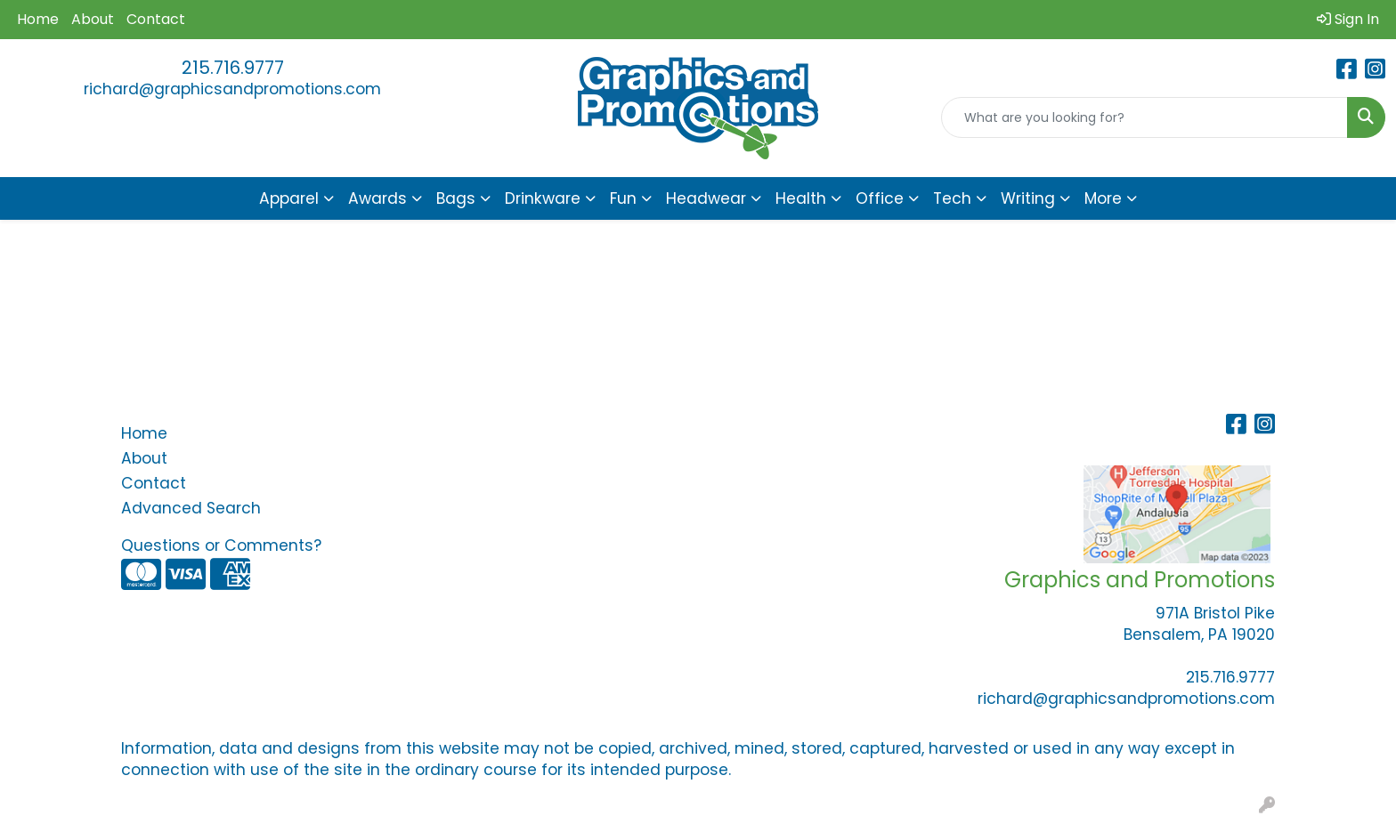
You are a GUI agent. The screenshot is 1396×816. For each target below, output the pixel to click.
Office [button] (880, 198)
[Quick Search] (1144, 117)
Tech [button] (952, 198)
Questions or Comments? (221, 545)
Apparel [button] (289, 198)
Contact (155, 19)
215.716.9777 (233, 67)
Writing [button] (1028, 198)
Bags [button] (455, 198)
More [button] (1103, 198)
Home (38, 19)
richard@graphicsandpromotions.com (232, 89)
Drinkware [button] (542, 198)
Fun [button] (623, 198)
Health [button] (800, 198)
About (92, 19)
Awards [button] (377, 198)
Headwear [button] (706, 198)
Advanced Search (191, 508)
